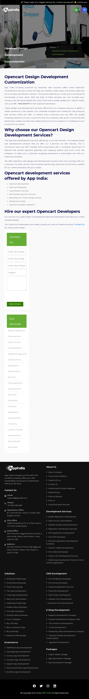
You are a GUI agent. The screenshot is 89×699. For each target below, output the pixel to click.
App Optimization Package (58, 658)
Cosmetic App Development (17, 660)
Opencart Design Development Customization (60, 636)
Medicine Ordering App (15, 635)
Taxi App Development (15, 591)
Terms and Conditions (56, 476)
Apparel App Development (17, 664)
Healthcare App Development (18, 648)
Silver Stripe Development (58, 595)
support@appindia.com (17, 498)
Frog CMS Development (57, 591)
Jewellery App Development (18, 672)
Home (53, 47)
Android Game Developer (16, 615)
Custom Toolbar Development (60, 548)
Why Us (50, 501)
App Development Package (59, 663)
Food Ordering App (14, 587)
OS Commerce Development (59, 623)
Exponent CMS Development (59, 603)
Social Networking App (15, 583)
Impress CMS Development (59, 599)
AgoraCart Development (57, 642)
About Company (54, 472)
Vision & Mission (54, 496)
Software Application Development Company (62, 542)
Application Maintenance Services (14, 371)
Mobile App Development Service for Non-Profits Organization (65, 561)
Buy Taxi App (11, 623)
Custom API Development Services (62, 556)
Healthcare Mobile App (15, 603)
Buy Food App (11, 631)
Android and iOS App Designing (60, 488)
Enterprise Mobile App (15, 579)
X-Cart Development (56, 627)
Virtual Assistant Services (58, 505)
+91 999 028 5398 (14, 505)
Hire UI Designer (13, 619)
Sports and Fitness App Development (21, 668)
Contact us (79, 224)
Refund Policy (53, 492)
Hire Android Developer (57, 552)
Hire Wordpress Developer (58, 579)
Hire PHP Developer (56, 537)
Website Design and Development (62, 525)
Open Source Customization (59, 521)
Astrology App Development (18, 652)
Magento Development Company (61, 615)
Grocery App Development (17, 656)
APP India (46, 693)
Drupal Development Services (60, 587)
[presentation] (24, 296)
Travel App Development (16, 595)
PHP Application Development (60, 533)
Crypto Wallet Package (56, 654)
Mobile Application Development (61, 517)
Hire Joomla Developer (57, 583)
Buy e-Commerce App (15, 627)
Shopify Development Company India (63, 619)
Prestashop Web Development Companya (65, 631)
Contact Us (52, 484)
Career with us (53, 480)
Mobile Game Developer (16, 607)
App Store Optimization (16, 599)
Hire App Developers (14, 611)
